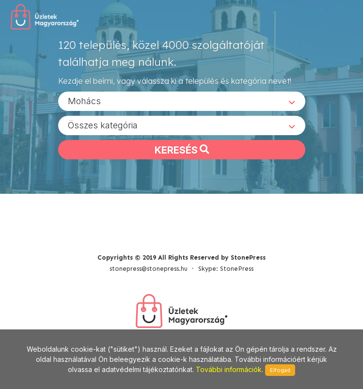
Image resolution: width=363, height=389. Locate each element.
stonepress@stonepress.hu (149, 268)
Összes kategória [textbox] (103, 125)
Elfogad (280, 370)
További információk (229, 369)
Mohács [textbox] (84, 101)
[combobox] (181, 101)
